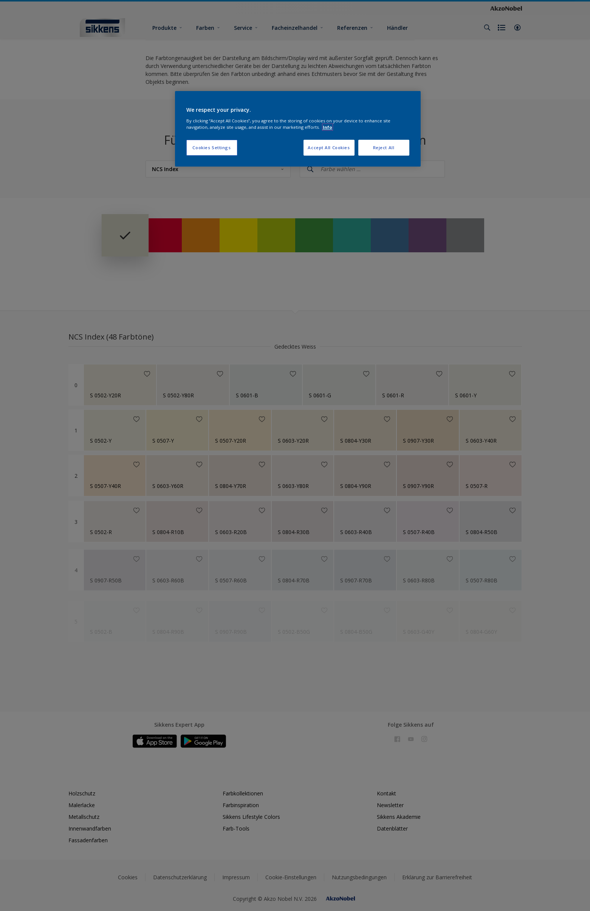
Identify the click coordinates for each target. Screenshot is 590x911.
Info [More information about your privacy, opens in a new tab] (327, 127)
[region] (298, 129)
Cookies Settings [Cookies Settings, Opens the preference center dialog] (211, 147)
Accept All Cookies (329, 147)
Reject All (384, 147)
